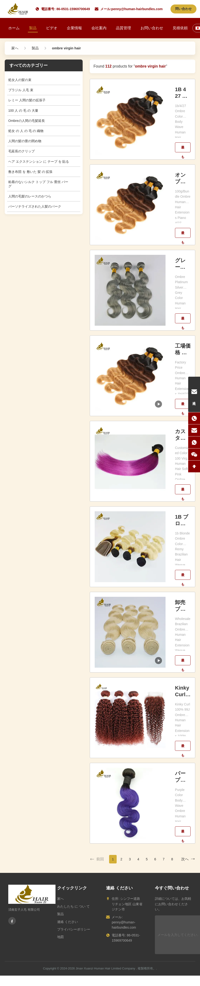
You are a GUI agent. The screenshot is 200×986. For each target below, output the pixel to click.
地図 (60, 937)
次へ (188, 859)
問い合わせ (183, 9)
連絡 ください (67, 922)
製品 (33, 28)
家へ (60, 899)
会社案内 (98, 28)
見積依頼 (180, 28)
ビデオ (51, 28)
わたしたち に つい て (73, 906)
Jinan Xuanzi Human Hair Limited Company (105, 968)
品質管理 (123, 28)
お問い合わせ (151, 28)
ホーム (14, 28)
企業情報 (74, 28)
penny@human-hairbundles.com (136, 9)
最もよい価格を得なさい (182, 148)
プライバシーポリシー (73, 929)
